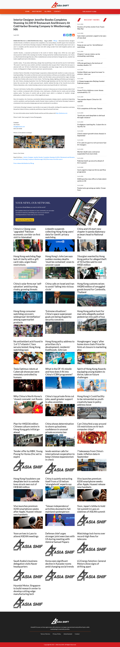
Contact (77, 634)
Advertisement (68, 634)
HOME (27, 11)
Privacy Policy (57, 634)
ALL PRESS (47, 11)
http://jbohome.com (61, 113)
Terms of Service (45, 634)
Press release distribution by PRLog (23, 163)
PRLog (55, 40)
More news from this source (54, 159)
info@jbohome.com (19, 126)
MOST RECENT (37, 11)
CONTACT (57, 11)
